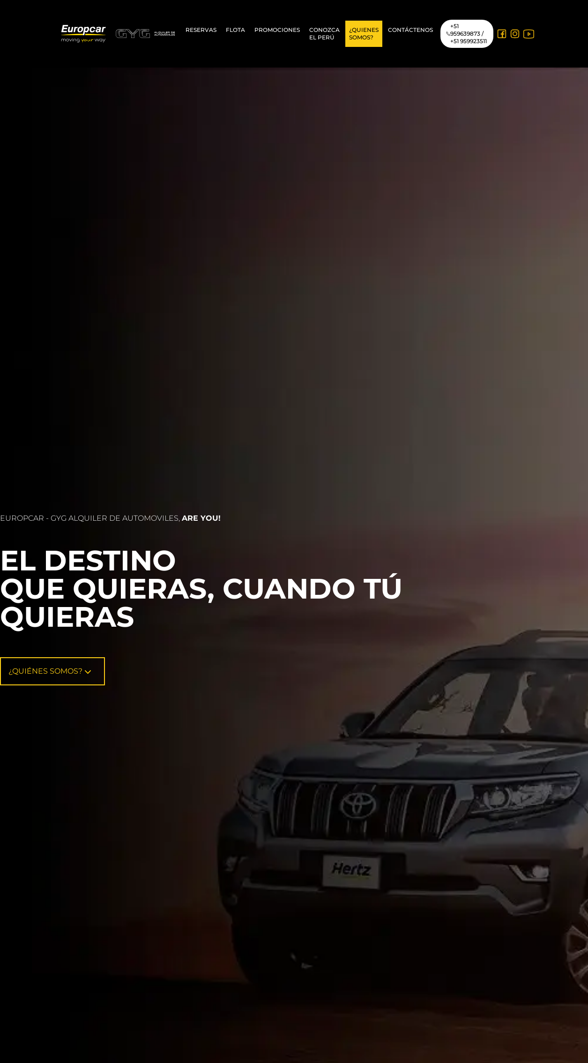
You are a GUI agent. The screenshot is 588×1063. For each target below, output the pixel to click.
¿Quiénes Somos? (49, 671)
